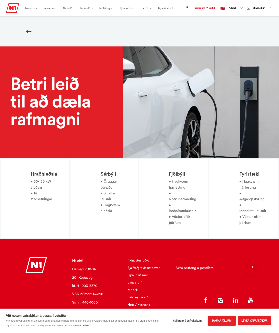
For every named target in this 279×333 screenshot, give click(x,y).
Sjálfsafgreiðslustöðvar (144, 268)
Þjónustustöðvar (139, 260)
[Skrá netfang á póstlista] (215, 268)
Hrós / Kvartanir (139, 304)
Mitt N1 (133, 290)
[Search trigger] (187, 8)
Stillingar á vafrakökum (187, 320)
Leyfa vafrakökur (254, 320)
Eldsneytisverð (138, 297)
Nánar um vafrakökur (77, 325)
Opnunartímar (138, 275)
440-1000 (90, 302)
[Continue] (251, 268)
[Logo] (12, 9)
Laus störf (135, 282)
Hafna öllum (221, 320)
